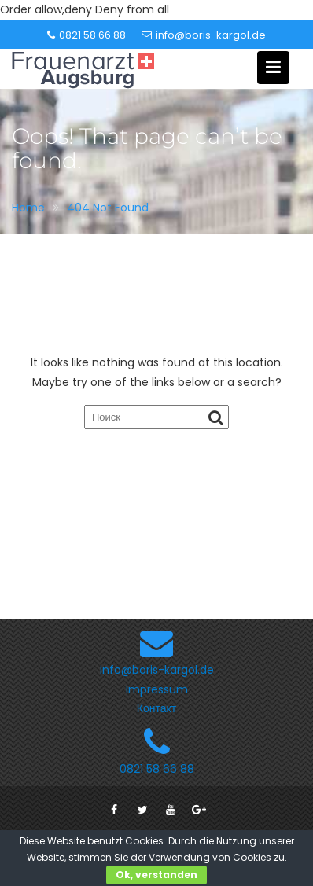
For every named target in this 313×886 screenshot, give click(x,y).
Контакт (156, 708)
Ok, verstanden (156, 874)
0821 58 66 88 (86, 35)
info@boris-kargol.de (204, 35)
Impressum (157, 689)
